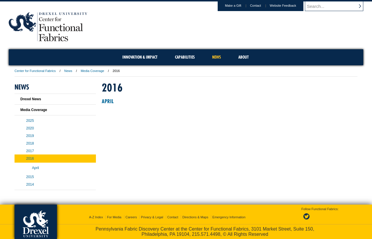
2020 (30, 128)
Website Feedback (288, 5)
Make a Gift (238, 5)
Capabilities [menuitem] (185, 57)
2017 (30, 151)
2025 (30, 121)
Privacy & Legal (152, 217)
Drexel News (30, 99)
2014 (30, 184)
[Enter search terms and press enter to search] (337, 6)
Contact (261, 5)
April (108, 101)
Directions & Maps (195, 217)
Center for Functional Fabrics (35, 71)
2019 (30, 136)
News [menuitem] (216, 57)
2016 (30, 159)
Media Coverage (92, 71)
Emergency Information (229, 217)
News (68, 71)
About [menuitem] (243, 57)
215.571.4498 (206, 234)
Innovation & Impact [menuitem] (140, 57)
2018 (30, 143)
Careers (131, 217)
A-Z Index (96, 217)
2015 (30, 177)
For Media (114, 217)
